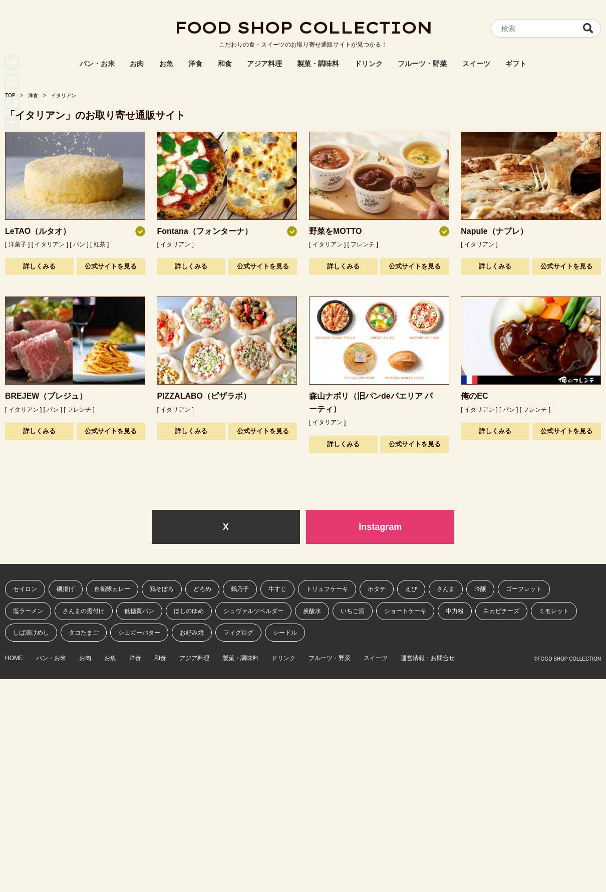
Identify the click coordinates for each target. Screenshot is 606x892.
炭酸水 (312, 611)
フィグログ (238, 632)
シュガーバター (139, 632)
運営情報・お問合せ (428, 658)
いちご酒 (353, 611)
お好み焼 (192, 632)
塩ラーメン (28, 611)
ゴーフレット (524, 588)
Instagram (380, 527)
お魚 (166, 64)
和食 (225, 64)
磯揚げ (66, 588)
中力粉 (455, 611)
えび (411, 588)
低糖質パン (139, 611)
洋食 (195, 64)
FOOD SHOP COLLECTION (303, 28)
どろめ (202, 588)
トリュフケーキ (327, 588)
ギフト (515, 64)
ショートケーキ (405, 611)
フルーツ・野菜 (422, 64)
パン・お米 (97, 64)
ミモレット (554, 611)
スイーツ (476, 64)
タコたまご (84, 632)
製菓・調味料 (318, 64)
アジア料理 (264, 64)
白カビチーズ (501, 611)
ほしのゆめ (189, 611)
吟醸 (480, 588)
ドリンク (369, 64)
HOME (14, 658)
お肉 (137, 64)
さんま (446, 588)
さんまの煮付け (84, 611)
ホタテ (377, 588)
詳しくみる (39, 266)
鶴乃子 (240, 588)
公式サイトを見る (111, 266)
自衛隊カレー (112, 588)
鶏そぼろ (162, 588)
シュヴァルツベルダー (253, 611)
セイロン (25, 588)
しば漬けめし (31, 632)
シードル (285, 632)
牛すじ (277, 588)
